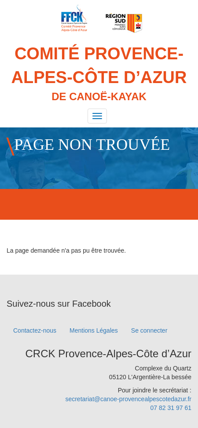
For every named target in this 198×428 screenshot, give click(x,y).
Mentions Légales (94, 330)
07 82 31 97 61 (170, 407)
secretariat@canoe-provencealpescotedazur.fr (128, 399)
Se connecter (149, 330)
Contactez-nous (34, 330)
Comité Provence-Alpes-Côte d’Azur (99, 74)
